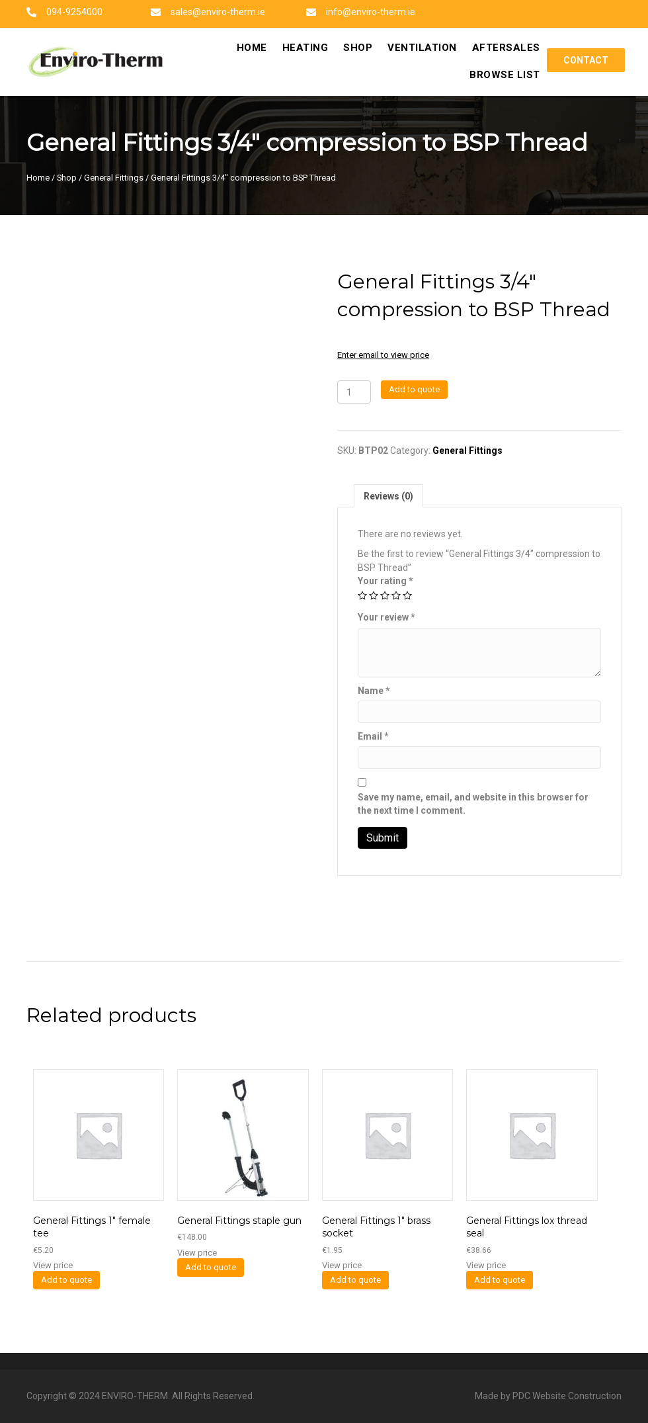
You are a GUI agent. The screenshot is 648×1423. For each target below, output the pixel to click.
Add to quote (414, 389)
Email (373, 736)
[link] (252, 48)
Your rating (385, 581)
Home (38, 178)
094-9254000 (74, 12)
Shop (67, 178)
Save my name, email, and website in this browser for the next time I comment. (473, 804)
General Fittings (113, 178)
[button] (586, 60)
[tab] (388, 495)
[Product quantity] (354, 392)
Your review (386, 617)
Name (374, 690)
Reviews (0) (388, 496)
